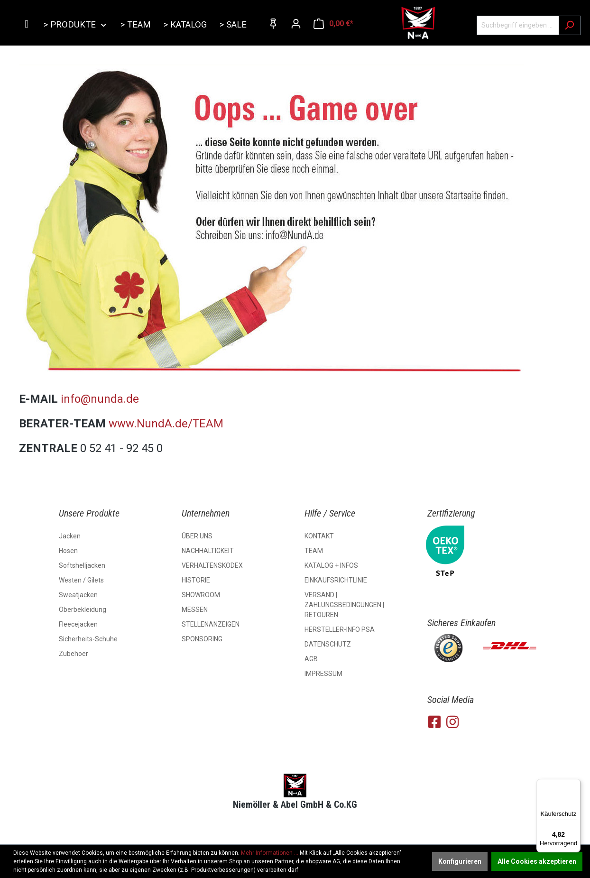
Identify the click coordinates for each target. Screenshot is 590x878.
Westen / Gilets (81, 580)
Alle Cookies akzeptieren (537, 861)
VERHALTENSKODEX (212, 565)
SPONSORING (202, 639)
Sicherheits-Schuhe (88, 639)
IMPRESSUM (323, 673)
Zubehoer (73, 653)
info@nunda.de (100, 399)
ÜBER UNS (197, 536)
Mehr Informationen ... (269, 853)
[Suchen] (569, 25)
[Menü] (575, 784)
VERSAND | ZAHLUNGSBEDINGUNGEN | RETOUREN (344, 605)
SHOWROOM (201, 595)
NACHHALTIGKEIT (208, 551)
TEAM (313, 551)
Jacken (70, 536)
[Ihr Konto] (296, 23)
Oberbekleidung (82, 609)
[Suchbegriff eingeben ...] (518, 25)
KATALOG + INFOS (331, 565)
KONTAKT (319, 536)
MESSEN (195, 609)
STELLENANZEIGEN (211, 624)
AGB (311, 659)
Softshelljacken (82, 565)
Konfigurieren (459, 861)
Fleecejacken (78, 624)
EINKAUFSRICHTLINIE (335, 580)
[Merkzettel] (273, 23)
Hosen (68, 551)
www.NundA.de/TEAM (167, 423)
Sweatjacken (78, 595)
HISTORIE (196, 580)
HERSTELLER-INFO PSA (339, 629)
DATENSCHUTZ (327, 644)
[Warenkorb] (333, 23)
